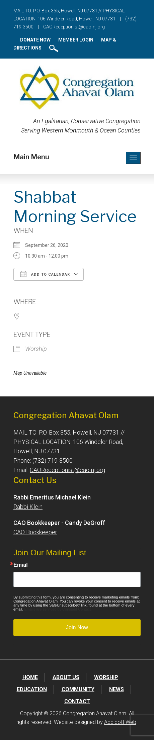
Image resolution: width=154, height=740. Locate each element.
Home (30, 677)
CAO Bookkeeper (35, 532)
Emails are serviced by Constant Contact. (58, 609)
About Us (66, 677)
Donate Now (35, 39)
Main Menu (31, 157)
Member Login (75, 39)
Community (78, 689)
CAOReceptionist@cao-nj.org (74, 26)
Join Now (77, 627)
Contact (77, 701)
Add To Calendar (45, 274)
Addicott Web (120, 722)
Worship (36, 348)
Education (32, 689)
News (116, 689)
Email (20, 565)
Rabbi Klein (28, 506)
